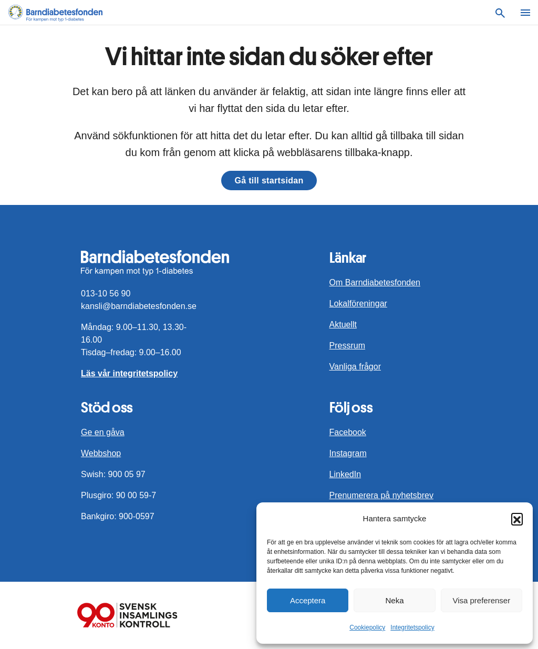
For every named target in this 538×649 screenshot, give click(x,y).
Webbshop (101, 453)
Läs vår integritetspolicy (129, 373)
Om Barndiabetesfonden (374, 282)
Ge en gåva (103, 432)
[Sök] (500, 12)
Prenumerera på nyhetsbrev (381, 495)
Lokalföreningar (358, 303)
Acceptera (308, 600)
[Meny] (525, 12)
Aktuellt (343, 324)
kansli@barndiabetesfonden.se (138, 306)
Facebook (347, 432)
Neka (394, 600)
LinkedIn (345, 474)
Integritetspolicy (412, 627)
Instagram (348, 453)
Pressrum (347, 345)
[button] (517, 518)
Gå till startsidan (268, 180)
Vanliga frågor (355, 366)
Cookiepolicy (367, 627)
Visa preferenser (481, 600)
